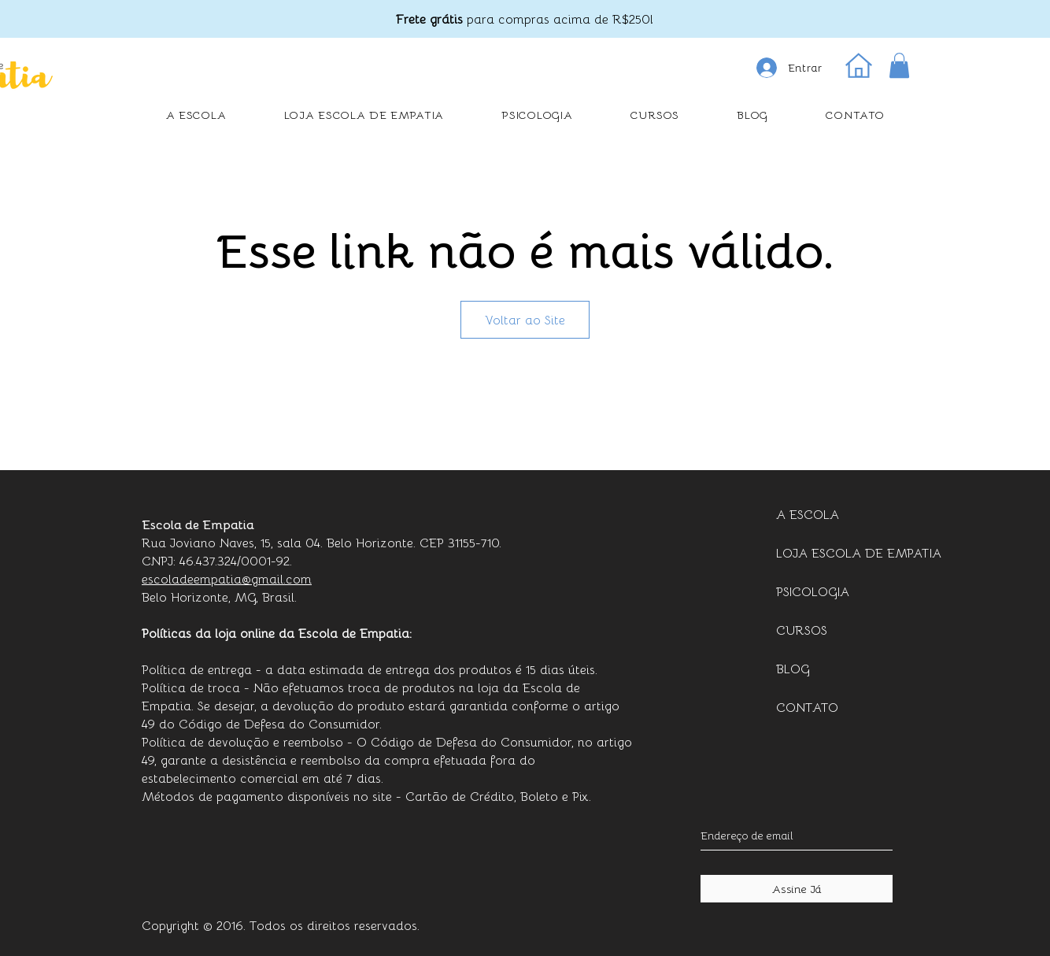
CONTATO (807, 707)
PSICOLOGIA (812, 591)
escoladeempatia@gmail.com (227, 578)
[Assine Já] (797, 888)
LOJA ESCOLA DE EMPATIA (841, 552)
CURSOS (801, 630)
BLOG (793, 668)
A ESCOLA (807, 514)
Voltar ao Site (525, 319)
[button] (899, 65)
